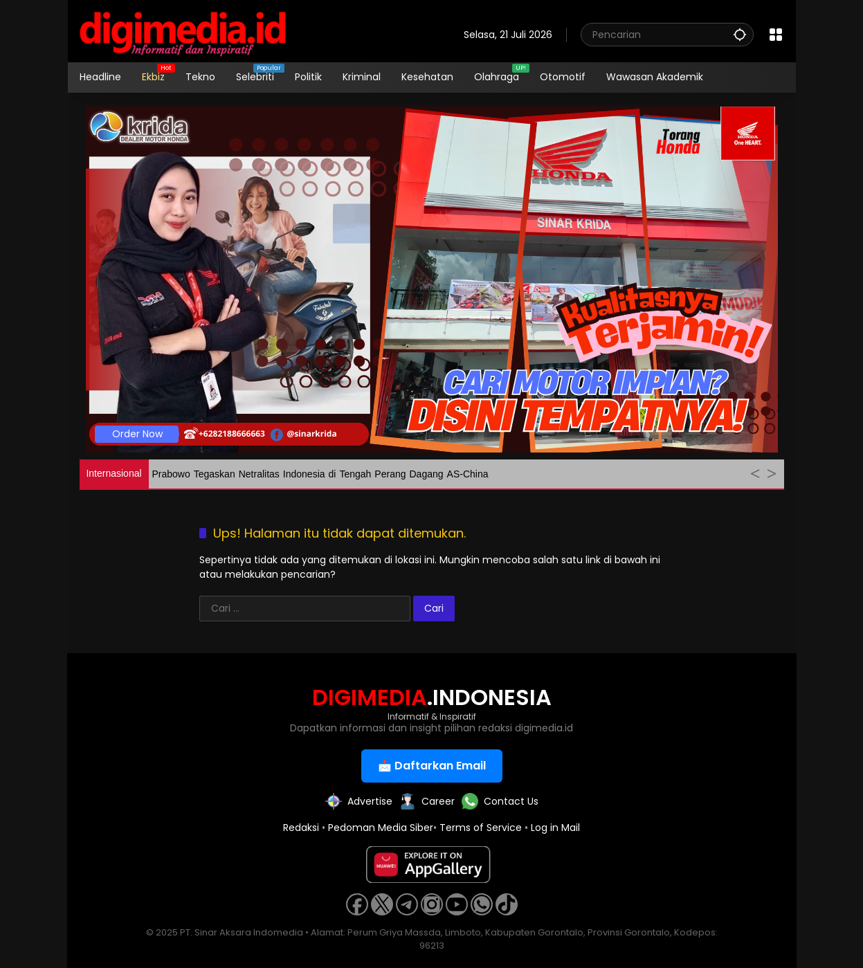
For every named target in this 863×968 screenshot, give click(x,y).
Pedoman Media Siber (380, 827)
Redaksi (301, 827)
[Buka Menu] (775, 34)
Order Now (137, 434)
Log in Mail (555, 827)
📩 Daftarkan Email (432, 766)
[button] (740, 34)
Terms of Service (480, 827)
